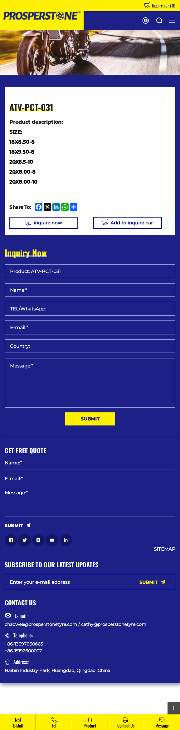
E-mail (18, 725)
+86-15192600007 (23, 651)
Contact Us (125, 725)
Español (145, 20)
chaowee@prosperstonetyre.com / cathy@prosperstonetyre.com (75, 624)
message (162, 725)
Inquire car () (163, 5)
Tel (54, 725)
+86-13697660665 (24, 643)
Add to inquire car (132, 223)
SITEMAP (164, 549)
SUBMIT (90, 419)
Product (90, 725)
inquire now (48, 223)
